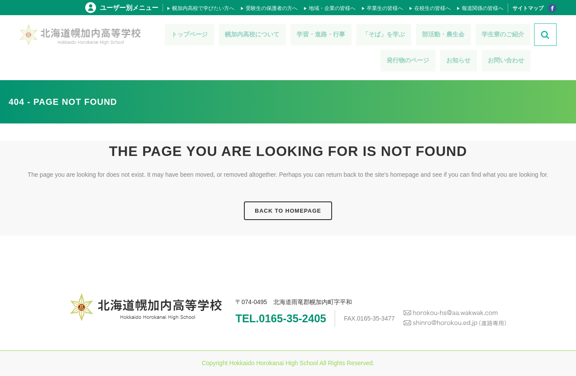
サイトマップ (528, 8)
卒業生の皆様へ (385, 8)
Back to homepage (288, 210)
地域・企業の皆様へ (332, 8)
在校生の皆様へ (432, 8)
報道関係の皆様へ (482, 8)
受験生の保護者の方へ (272, 8)
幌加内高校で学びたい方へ (203, 8)
